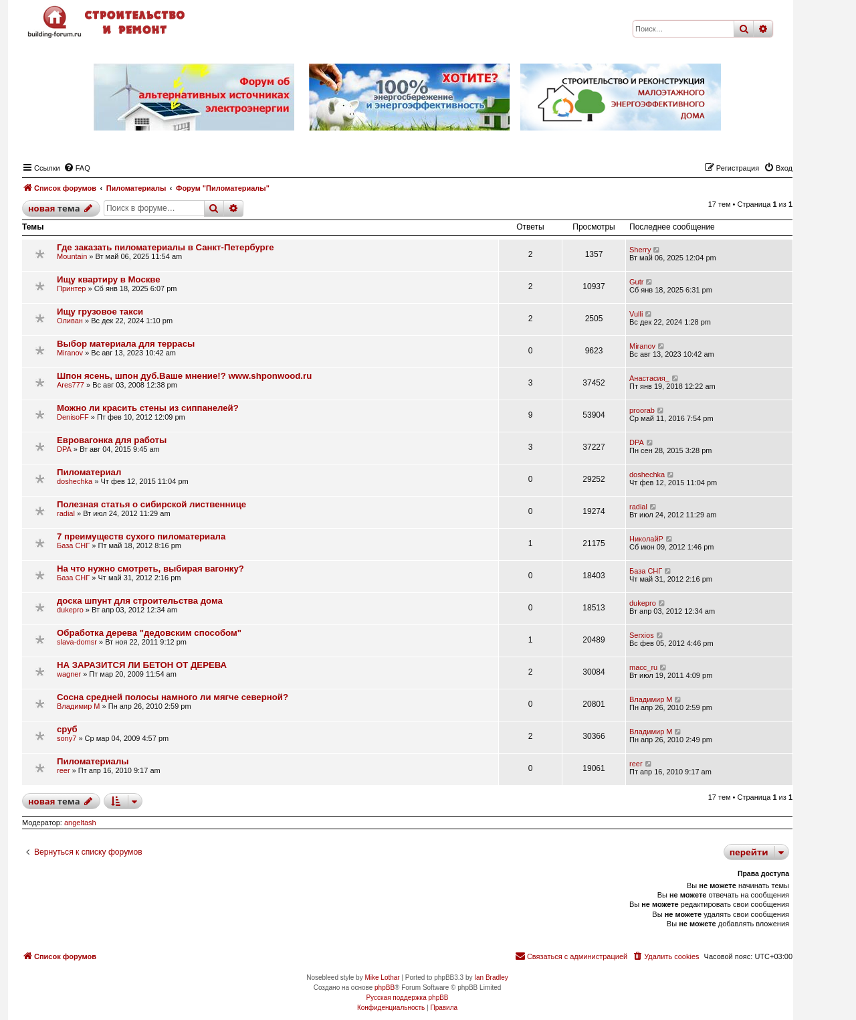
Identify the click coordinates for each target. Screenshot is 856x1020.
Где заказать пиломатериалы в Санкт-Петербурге (165, 247)
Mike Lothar (381, 977)
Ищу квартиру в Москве (108, 279)
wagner (69, 674)
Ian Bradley (491, 977)
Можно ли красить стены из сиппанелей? (148, 408)
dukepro (70, 610)
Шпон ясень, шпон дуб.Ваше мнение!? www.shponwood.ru (184, 376)
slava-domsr (77, 642)
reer (63, 770)
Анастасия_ (649, 378)
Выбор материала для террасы (126, 344)
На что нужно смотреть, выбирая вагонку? (150, 569)
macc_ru (643, 667)
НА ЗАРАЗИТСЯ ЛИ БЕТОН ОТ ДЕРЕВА (142, 665)
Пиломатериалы (93, 761)
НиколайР (646, 539)
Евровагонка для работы (112, 440)
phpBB (384, 987)
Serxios (641, 635)
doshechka (74, 481)
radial (66, 513)
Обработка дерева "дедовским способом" (149, 633)
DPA (64, 449)
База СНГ (73, 545)
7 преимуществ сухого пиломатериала (141, 536)
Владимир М (78, 706)
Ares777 (70, 385)
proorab (642, 410)
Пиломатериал (89, 472)
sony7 (66, 738)
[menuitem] (77, 168)
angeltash (80, 823)
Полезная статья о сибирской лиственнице (151, 504)
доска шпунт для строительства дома (140, 601)
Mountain (72, 256)
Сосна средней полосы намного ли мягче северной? (172, 697)
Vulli (636, 314)
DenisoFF (73, 417)
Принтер (71, 288)
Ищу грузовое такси (100, 312)
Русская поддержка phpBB (407, 997)
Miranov (70, 353)
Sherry (640, 250)
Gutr (636, 282)
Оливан (70, 321)
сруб (67, 729)
